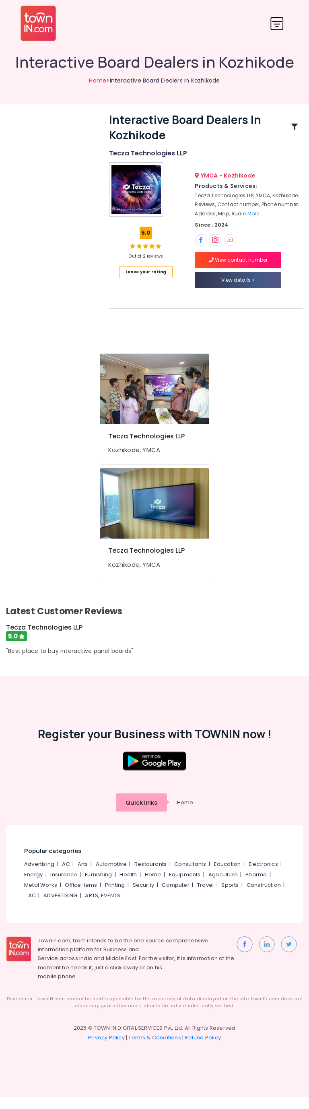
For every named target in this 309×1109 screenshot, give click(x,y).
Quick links (141, 814)
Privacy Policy (106, 1049)
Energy (33, 886)
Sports (230, 897)
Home (97, 80)
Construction (264, 897)
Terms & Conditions (154, 1049)
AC (66, 876)
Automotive (111, 876)
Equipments (185, 886)
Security (143, 897)
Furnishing (98, 886)
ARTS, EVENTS (102, 907)
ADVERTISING (60, 907)
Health (128, 886)
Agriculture (223, 886)
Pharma (256, 886)
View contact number (238, 265)
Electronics (263, 876)
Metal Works (40, 897)
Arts (83, 876)
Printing (115, 897)
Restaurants (150, 876)
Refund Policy (203, 1049)
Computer (176, 897)
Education (227, 876)
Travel (205, 897)
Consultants (190, 876)
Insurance (63, 886)
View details (238, 286)
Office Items (81, 897)
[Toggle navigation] (277, 23)
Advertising (39, 876)
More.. (254, 219)
